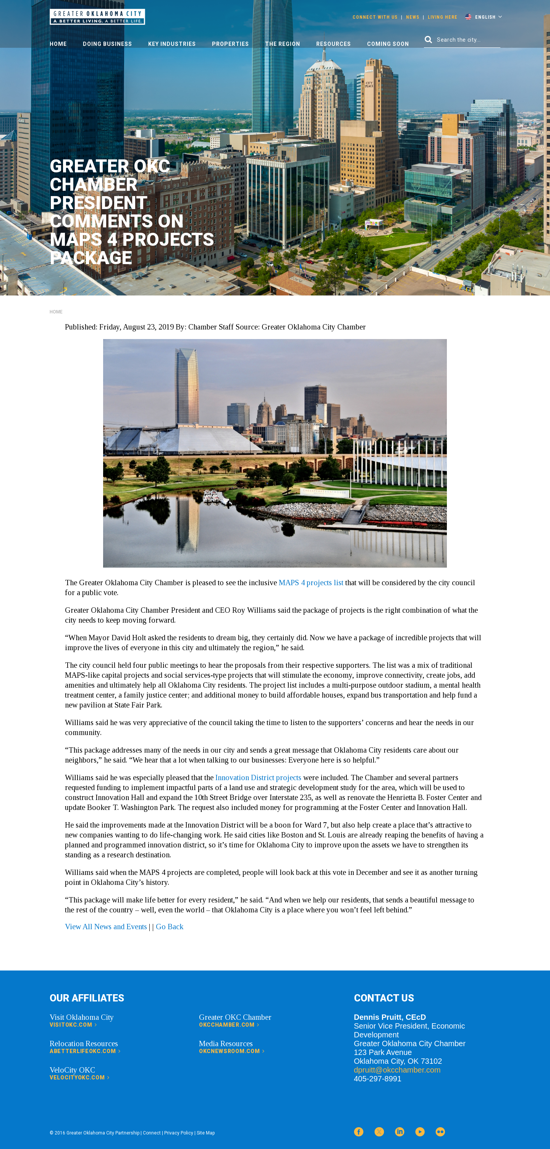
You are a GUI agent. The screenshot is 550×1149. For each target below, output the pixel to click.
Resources (333, 44)
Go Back (169, 926)
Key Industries (172, 44)
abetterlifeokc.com (85, 1051)
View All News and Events (106, 926)
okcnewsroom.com (232, 1051)
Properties (230, 44)
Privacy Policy (178, 1133)
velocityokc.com (80, 1077)
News (412, 17)
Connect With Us (375, 17)
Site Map (206, 1133)
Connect (152, 1133)
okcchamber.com (229, 1025)
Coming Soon (388, 44)
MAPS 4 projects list (311, 582)
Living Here (443, 17)
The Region (282, 44)
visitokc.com (73, 1025)
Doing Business (107, 44)
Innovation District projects (258, 777)
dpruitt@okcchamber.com (397, 1070)
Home (58, 44)
